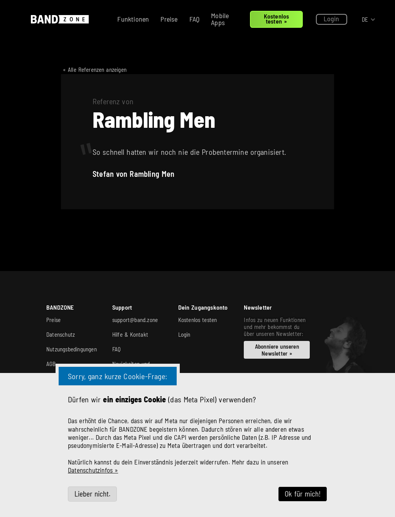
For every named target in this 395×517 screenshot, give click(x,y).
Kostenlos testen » (276, 18)
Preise (168, 19)
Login (331, 18)
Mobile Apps (220, 19)
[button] (368, 19)
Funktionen (133, 19)
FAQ (194, 19)
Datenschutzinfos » (93, 470)
